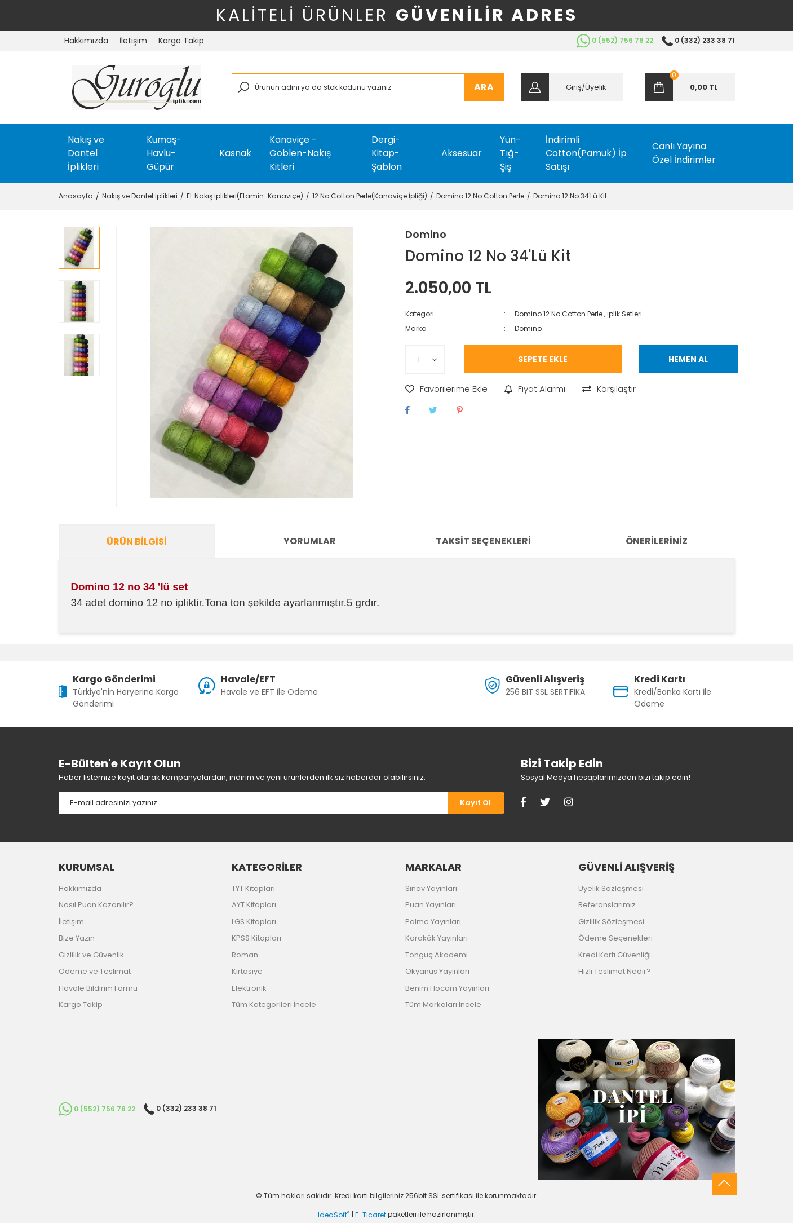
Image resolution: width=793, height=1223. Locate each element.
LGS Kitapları (254, 921)
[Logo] (136, 87)
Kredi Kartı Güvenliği (614, 955)
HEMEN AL (688, 359)
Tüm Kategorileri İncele (274, 1004)
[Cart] (690, 87)
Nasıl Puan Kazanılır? (96, 904)
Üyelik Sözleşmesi (611, 888)
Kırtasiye (247, 971)
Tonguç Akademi (436, 955)
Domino (425, 234)
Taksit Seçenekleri (483, 541)
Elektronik (249, 988)
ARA (484, 87)
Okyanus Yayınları (437, 971)
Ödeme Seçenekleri (615, 938)
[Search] (368, 87)
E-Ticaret (370, 1215)
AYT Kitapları (254, 904)
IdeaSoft (333, 1215)
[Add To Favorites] (446, 389)
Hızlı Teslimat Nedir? (614, 971)
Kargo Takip (181, 40)
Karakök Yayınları (436, 938)
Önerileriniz (657, 541)
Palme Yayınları (433, 921)
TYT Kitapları (253, 888)
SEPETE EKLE (543, 359)
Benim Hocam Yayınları (447, 988)
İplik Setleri (624, 314)
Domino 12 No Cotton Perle (558, 314)
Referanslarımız (607, 904)
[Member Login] (572, 87)
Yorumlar (309, 541)
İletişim (133, 40)
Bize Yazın (77, 938)
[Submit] (476, 803)
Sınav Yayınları (431, 888)
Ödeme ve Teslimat (95, 971)
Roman (245, 955)
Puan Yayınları (430, 904)
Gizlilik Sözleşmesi (611, 921)
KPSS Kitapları (256, 938)
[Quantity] (425, 360)
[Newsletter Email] (253, 803)
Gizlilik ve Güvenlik (91, 955)
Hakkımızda (86, 40)
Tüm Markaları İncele (443, 1004)
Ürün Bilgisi (137, 541)
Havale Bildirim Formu (98, 988)
